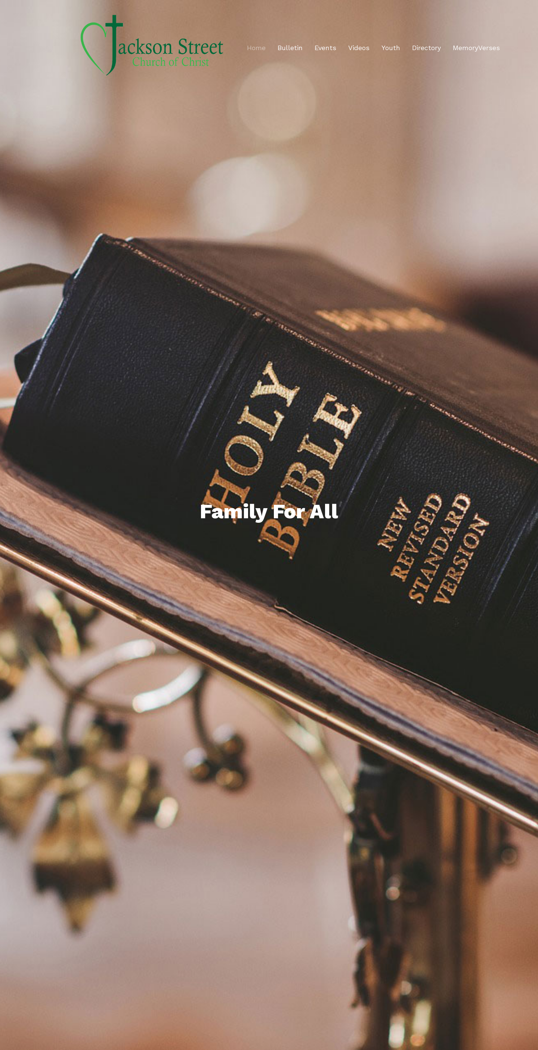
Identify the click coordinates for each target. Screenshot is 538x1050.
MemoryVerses (476, 48)
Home (256, 48)
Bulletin (290, 48)
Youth (390, 48)
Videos (359, 48)
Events (325, 48)
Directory (426, 48)
